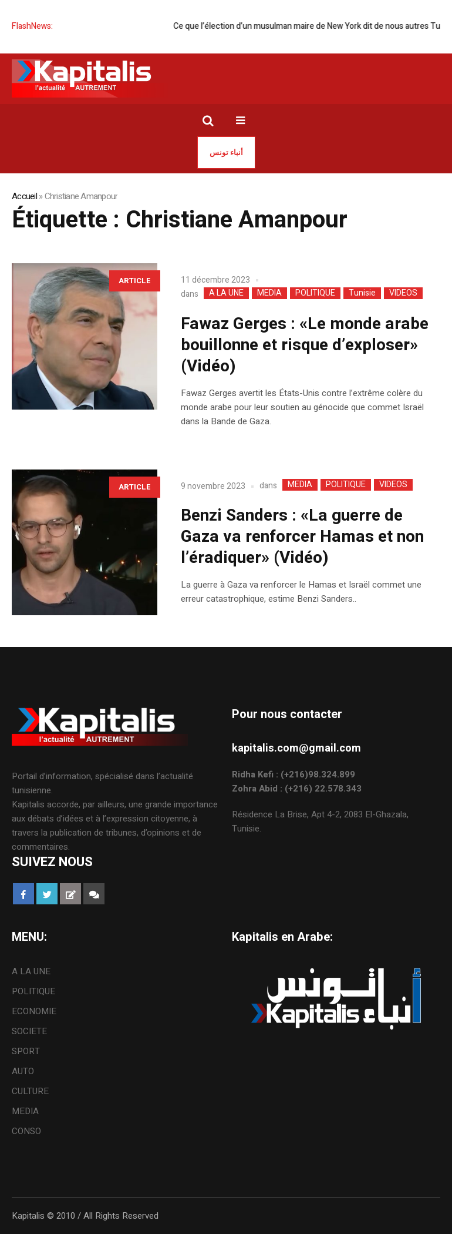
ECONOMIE (34, 1011)
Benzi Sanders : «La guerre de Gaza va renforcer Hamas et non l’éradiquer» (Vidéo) (302, 537)
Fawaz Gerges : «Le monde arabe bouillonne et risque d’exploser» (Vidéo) (305, 345)
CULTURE (30, 1091)
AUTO (23, 1071)
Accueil (24, 196)
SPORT (26, 1051)
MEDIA (269, 293)
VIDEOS (403, 293)
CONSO (26, 1131)
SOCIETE (29, 1031)
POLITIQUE (315, 293)
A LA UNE (226, 293)
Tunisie (362, 293)
